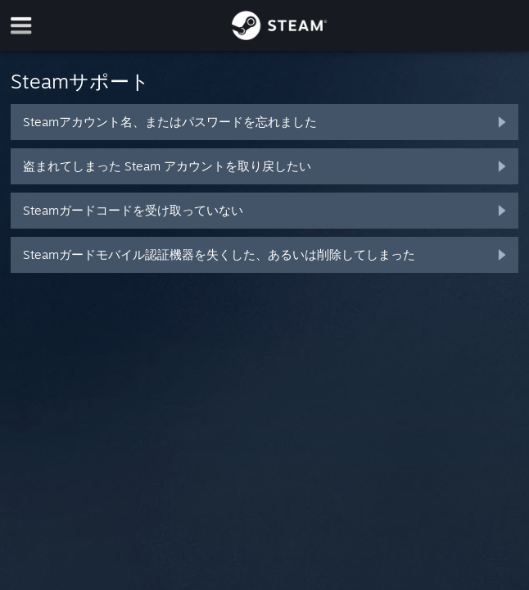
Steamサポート (80, 81)
